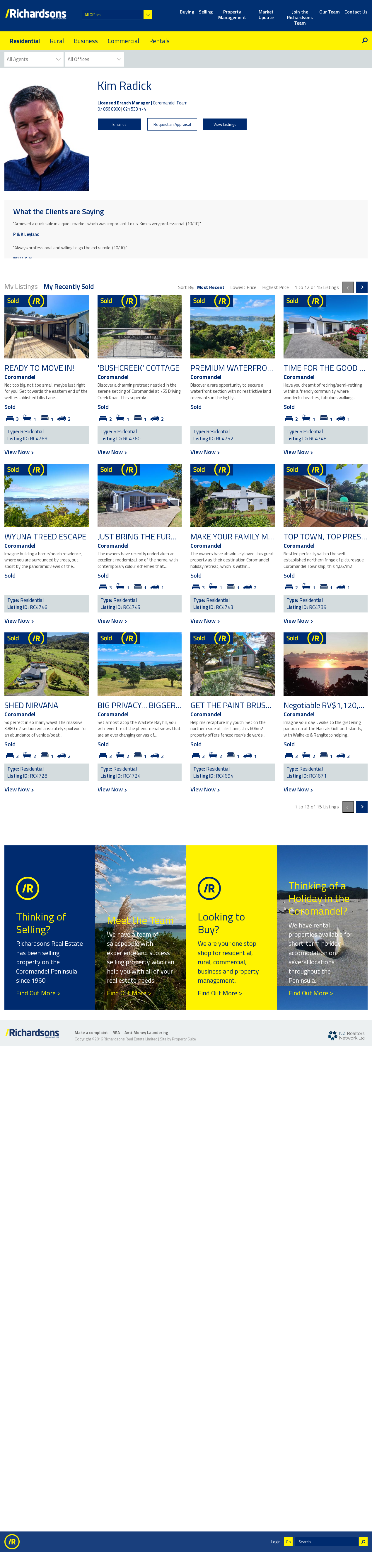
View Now (18, 451)
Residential (24, 40)
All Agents (17, 59)
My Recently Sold (69, 286)
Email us (119, 124)
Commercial (123, 40)
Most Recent (210, 287)
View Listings (225, 124)
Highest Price (275, 287)
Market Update (266, 15)
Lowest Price (243, 287)
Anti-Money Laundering (146, 1032)
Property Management (232, 15)
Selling (206, 12)
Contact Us (356, 12)
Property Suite (184, 1039)
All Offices (93, 15)
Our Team (329, 12)
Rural (57, 40)
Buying (187, 12)
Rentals (159, 40)
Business (86, 40)
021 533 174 (134, 109)
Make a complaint (91, 1032)
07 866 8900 (109, 109)
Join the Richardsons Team (300, 15)
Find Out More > (38, 993)
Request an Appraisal (172, 124)
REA (116, 1032)
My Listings (21, 286)
